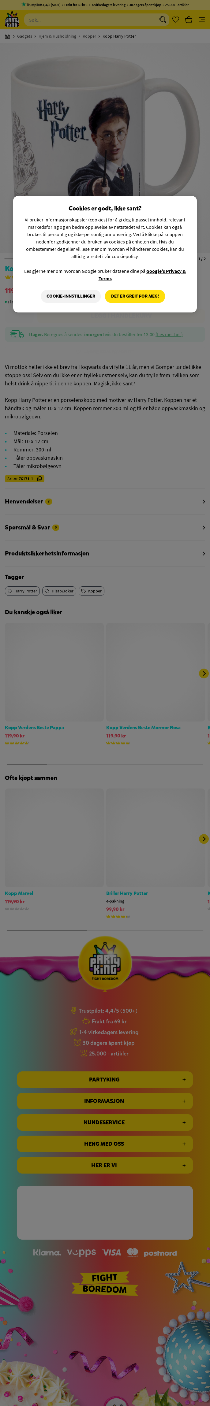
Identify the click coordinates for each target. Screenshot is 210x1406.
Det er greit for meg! (135, 296)
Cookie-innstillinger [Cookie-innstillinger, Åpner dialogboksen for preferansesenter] (71, 296)
